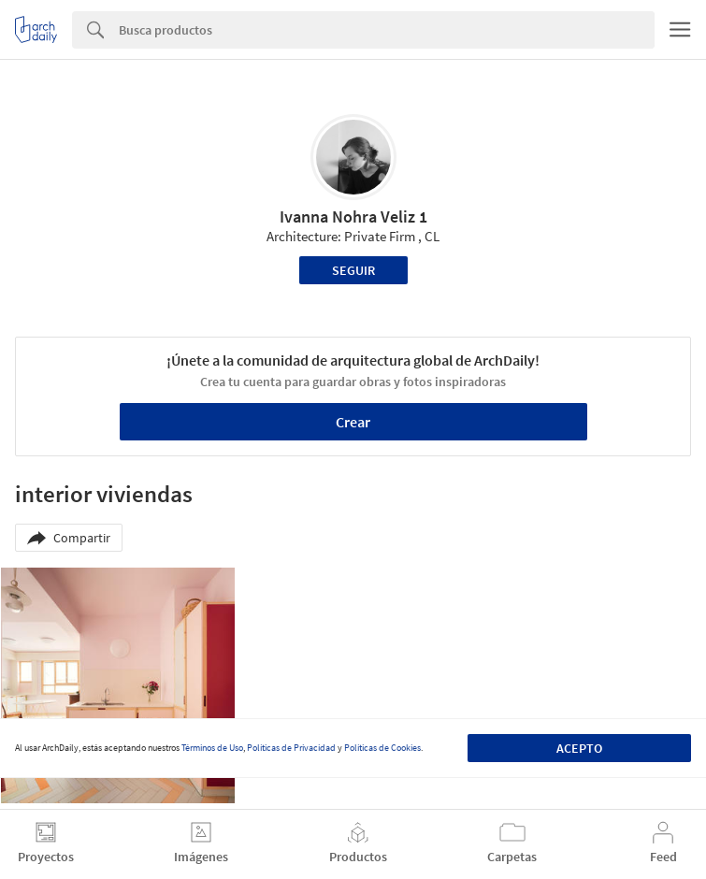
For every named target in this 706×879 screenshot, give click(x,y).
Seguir (353, 270)
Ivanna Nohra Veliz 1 (353, 216)
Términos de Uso (212, 748)
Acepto (579, 748)
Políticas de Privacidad (291, 748)
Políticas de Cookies (382, 748)
